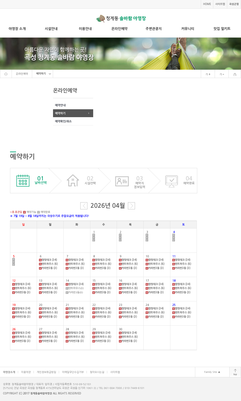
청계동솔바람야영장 (41, 393)
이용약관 (26, 372)
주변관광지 (154, 29)
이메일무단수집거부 (73, 372)
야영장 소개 (17, 29)
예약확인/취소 (63, 121)
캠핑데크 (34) (49, 260)
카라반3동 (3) (49, 268)
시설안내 (51, 29)
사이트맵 (220, 4)
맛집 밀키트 (222, 29)
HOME (207, 4)
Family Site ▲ (212, 372)
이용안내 (85, 29)
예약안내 (60, 105)
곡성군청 (234, 4)
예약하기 (60, 113)
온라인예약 (119, 29)
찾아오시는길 (97, 372)
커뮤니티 (187, 29)
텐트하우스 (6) (50, 264)
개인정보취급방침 (46, 372)
